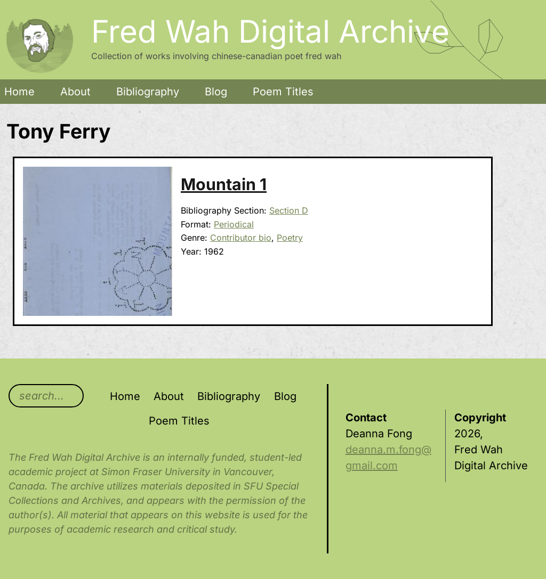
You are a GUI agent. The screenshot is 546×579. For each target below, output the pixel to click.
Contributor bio (240, 237)
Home (19, 91)
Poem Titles (283, 91)
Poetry (290, 237)
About (75, 91)
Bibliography (147, 91)
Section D (288, 210)
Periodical (234, 224)
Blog (216, 91)
